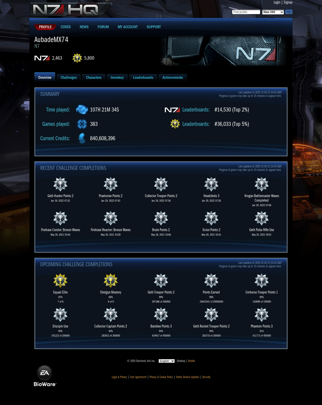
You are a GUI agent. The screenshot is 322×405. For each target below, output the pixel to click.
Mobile (191, 361)
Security (206, 377)
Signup (288, 2)
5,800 (89, 58)
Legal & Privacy (119, 377)
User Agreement (138, 377)
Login (277, 2)
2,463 (57, 58)
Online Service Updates (187, 377)
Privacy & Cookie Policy (161, 377)
